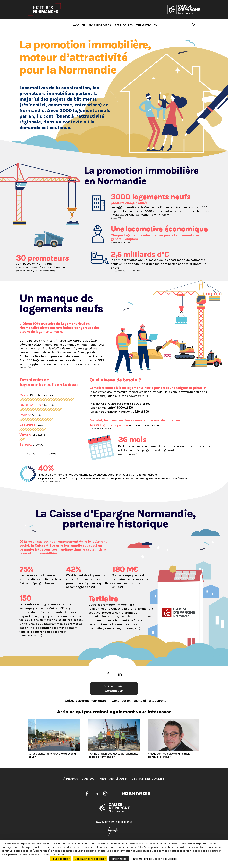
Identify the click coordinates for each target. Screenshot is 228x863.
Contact (89, 779)
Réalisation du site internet (114, 822)
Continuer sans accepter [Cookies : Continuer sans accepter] (90, 859)
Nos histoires (100, 25)
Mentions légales (114, 779)
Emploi (141, 701)
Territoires (123, 25)
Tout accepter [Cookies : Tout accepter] (60, 859)
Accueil (79, 25)
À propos (70, 779)
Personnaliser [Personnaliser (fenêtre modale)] (119, 859)
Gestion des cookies (148, 779)
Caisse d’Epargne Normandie (85, 701)
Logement (158, 701)
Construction (114, 691)
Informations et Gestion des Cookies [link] (155, 859)
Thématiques (146, 25)
